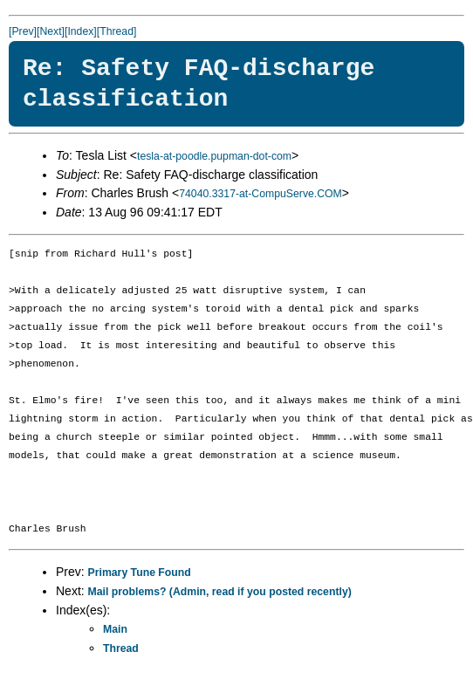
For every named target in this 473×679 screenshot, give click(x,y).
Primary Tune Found (139, 572)
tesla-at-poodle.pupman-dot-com (214, 156)
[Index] (81, 31)
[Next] (51, 31)
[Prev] (23, 31)
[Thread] (117, 31)
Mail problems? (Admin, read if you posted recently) (220, 592)
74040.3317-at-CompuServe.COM (260, 194)
